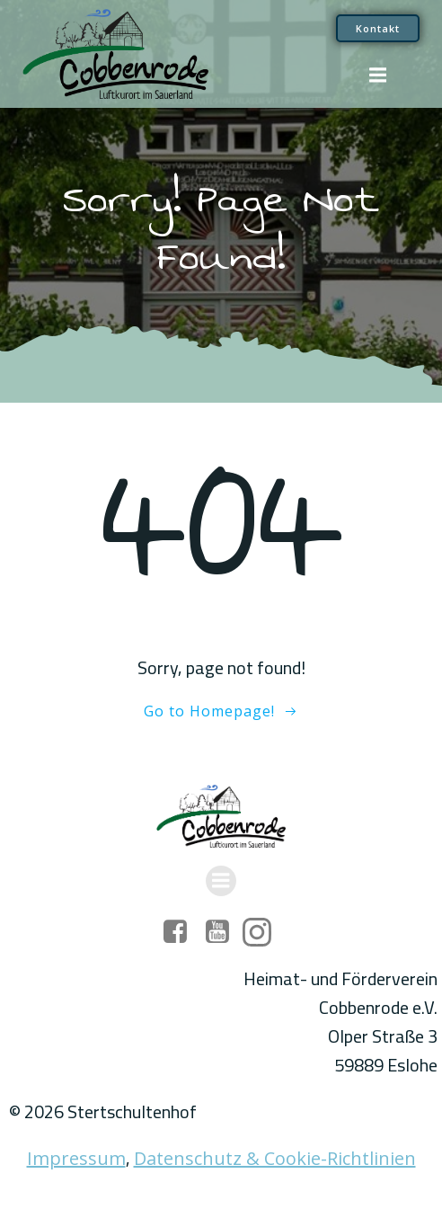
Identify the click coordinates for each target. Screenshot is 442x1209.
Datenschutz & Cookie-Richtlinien (275, 1158)
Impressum (76, 1158)
